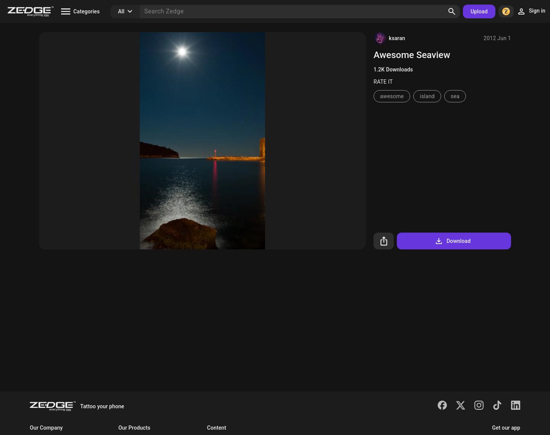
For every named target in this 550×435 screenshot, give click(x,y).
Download (452, 241)
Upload (479, 11)
